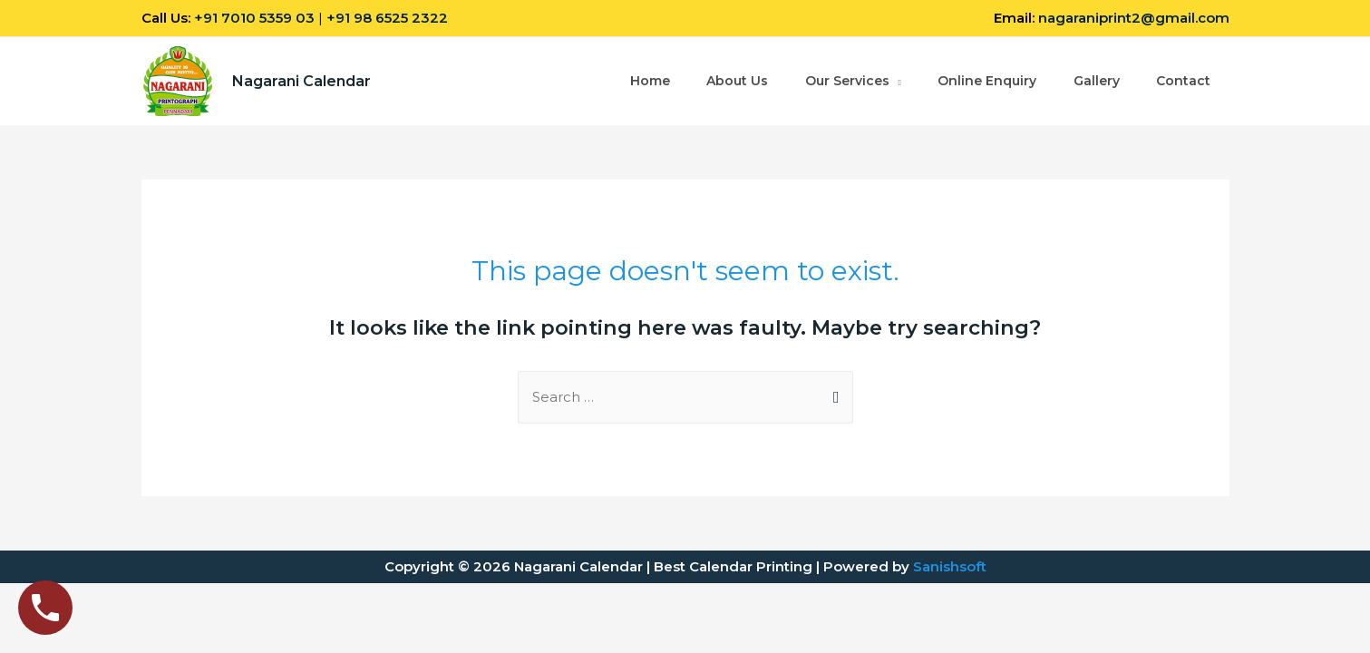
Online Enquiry (986, 81)
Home (646, 81)
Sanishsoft (949, 566)
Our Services (844, 81)
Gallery (1096, 81)
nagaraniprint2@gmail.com (1133, 17)
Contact (1183, 81)
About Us (734, 81)
